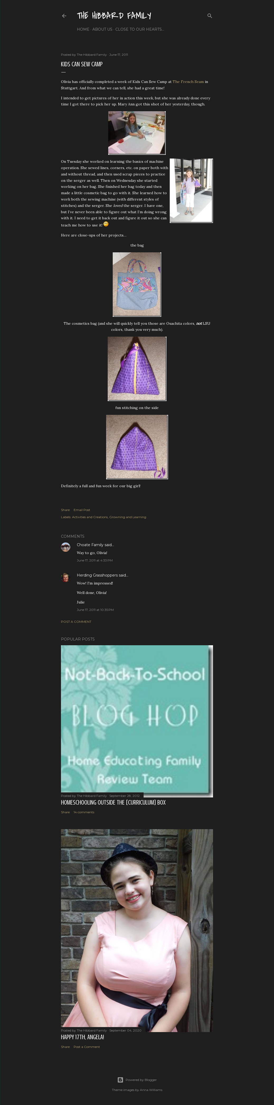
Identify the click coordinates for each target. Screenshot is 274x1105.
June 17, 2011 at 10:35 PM (95, 610)
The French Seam (188, 81)
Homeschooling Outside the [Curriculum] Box (113, 802)
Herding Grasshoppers (97, 575)
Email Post (82, 510)
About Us (102, 29)
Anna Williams (151, 1090)
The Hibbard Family (114, 16)
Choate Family (90, 544)
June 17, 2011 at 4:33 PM (95, 560)
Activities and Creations (90, 517)
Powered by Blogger (137, 1080)
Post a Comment (76, 622)
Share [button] (65, 510)
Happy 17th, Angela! (82, 1037)
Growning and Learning (127, 517)
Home (83, 29)
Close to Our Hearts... (139, 29)
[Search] (210, 15)
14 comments (84, 812)
